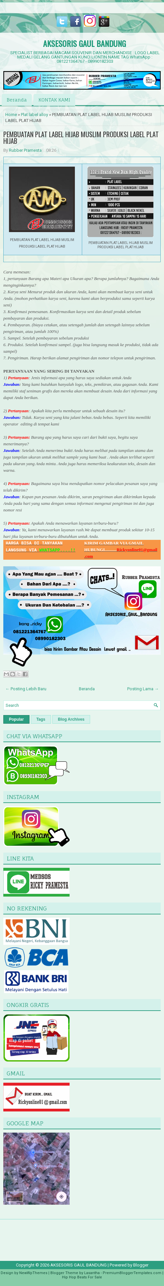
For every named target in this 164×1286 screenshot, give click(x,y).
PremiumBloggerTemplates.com (132, 1273)
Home (11, 114)
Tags (40, 719)
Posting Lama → (143, 688)
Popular (16, 719)
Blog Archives (71, 719)
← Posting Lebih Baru (25, 688)
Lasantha (92, 1273)
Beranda (17, 99)
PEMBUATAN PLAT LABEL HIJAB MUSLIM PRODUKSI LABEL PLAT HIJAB (81, 137)
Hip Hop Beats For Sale (82, 1277)
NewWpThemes (33, 1273)
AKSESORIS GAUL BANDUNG (84, 43)
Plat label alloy (34, 114)
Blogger (140, 1265)
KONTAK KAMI (54, 99)
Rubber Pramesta (25, 150)
